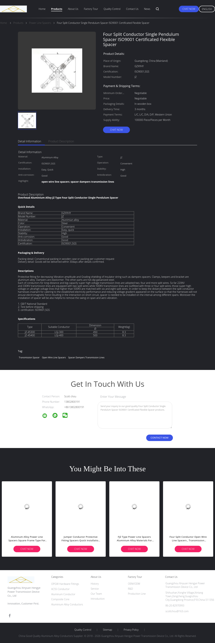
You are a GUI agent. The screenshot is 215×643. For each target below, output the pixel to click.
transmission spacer (29, 357)
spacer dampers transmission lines (86, 357)
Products (56, 9)
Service (95, 588)
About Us (73, 9)
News (147, 9)
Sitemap (107, 629)
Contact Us (132, 9)
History (95, 583)
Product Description (61, 141)
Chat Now (188, 9)
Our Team (96, 593)
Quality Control (112, 9)
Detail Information (29, 141)
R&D (130, 588)
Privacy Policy (131, 629)
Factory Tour (91, 9)
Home (42, 9)
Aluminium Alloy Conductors (67, 604)
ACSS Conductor (60, 589)
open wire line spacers (54, 357)
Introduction (98, 598)
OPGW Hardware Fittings (65, 584)
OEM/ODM (134, 583)
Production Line (137, 593)
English (207, 9)
